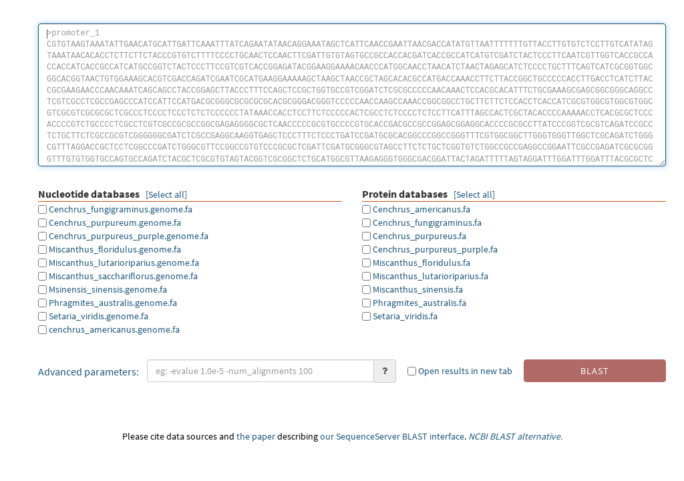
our (327, 436)
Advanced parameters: (88, 371)
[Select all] (166, 194)
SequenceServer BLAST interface (400, 436)
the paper (255, 436)
